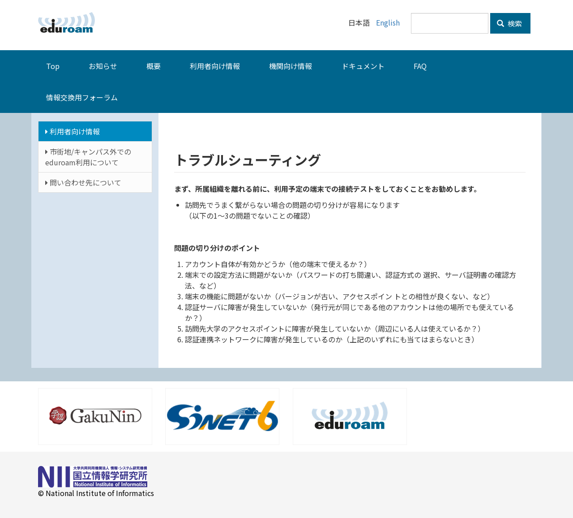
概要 (153, 65)
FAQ (420, 65)
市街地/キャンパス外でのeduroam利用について (88, 157)
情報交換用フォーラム (82, 97)
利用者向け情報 (215, 65)
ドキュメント (363, 65)
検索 (509, 23)
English (388, 22)
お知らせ (103, 65)
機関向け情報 (290, 65)
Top (53, 65)
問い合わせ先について (83, 182)
